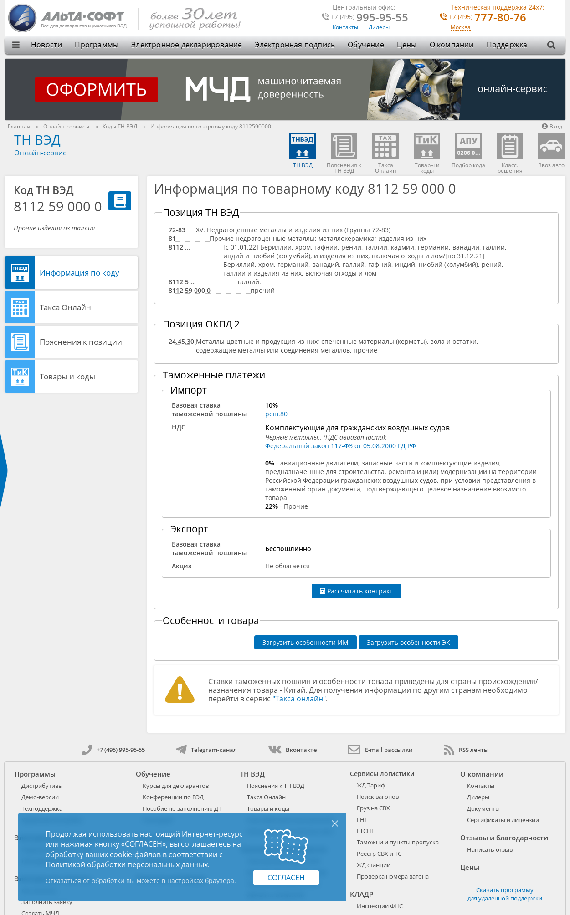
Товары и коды (67, 376)
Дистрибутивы (42, 786)
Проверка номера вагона (393, 876)
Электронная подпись (295, 45)
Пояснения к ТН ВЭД (275, 786)
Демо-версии (40, 797)
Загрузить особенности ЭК (408, 642)
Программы (96, 45)
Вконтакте (292, 750)
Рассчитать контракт (356, 591)
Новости (46, 45)
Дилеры (379, 27)
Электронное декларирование (186, 45)
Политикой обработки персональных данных (127, 864)
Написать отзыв (490, 849)
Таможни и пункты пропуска (398, 842)
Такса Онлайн (65, 307)
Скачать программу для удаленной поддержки (504, 894)
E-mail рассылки (380, 750)
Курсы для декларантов (176, 786)
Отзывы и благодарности (504, 837)
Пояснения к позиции (81, 342)
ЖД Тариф (371, 785)
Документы (483, 808)
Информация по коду (79, 272)
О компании (452, 45)
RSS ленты (466, 750)
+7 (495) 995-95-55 (113, 750)
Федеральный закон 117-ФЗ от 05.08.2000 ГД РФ (340, 445)
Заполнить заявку (46, 902)
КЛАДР (361, 894)
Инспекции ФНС (380, 906)
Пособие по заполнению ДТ (182, 808)
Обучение (366, 45)
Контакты (345, 27)
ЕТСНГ (366, 831)
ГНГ (362, 819)
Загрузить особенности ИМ (305, 642)
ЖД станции (373, 865)
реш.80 (276, 413)
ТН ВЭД (37, 139)
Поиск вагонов (378, 796)
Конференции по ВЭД (173, 797)
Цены (407, 45)
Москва (461, 28)
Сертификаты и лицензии (503, 820)
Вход (552, 126)
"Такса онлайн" (299, 699)
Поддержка (507, 45)
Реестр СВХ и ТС (379, 853)
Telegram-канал (206, 750)
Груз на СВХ (373, 808)
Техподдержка (41, 808)
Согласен (286, 878)
